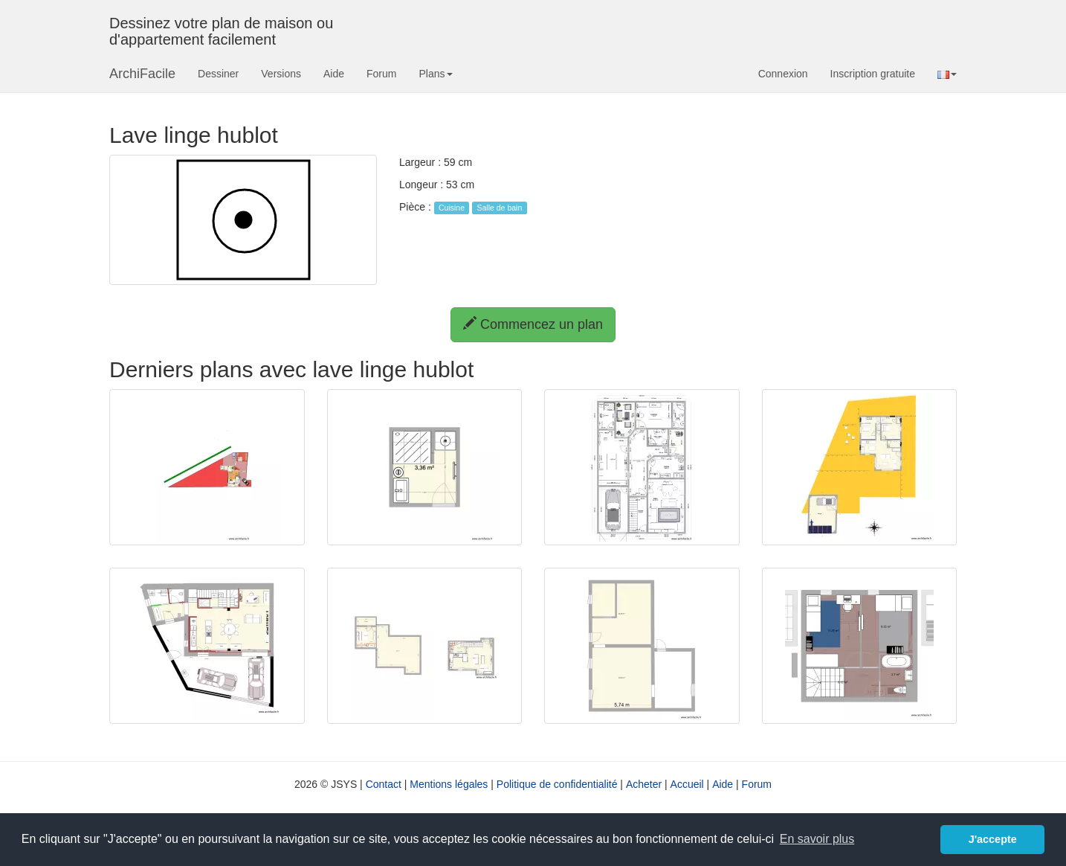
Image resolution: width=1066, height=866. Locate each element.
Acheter (644, 784)
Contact (383, 784)
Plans (435, 74)
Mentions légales (449, 784)
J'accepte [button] (993, 839)
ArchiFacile (142, 73)
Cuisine (452, 207)
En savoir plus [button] (817, 839)
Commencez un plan (533, 324)
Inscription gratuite (872, 74)
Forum (381, 74)
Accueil (687, 784)
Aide (333, 74)
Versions (281, 74)
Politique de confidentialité (557, 784)
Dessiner (218, 74)
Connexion (783, 74)
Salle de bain (500, 207)
